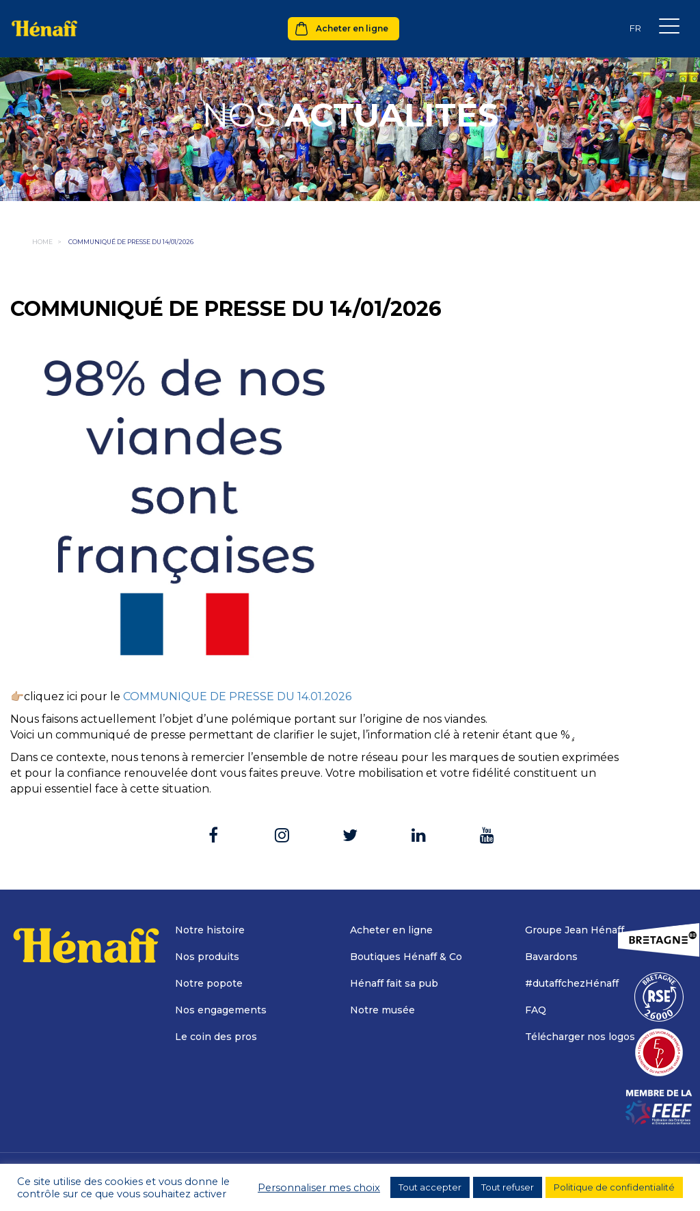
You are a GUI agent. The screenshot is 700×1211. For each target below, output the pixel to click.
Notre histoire (210, 930)
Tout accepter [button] (430, 1187)
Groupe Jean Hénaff (574, 930)
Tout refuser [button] (507, 1187)
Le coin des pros (216, 1036)
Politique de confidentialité (614, 1187)
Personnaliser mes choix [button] (319, 1188)
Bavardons (551, 956)
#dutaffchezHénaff (572, 983)
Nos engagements (221, 1010)
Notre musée (382, 1010)
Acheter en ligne (352, 28)
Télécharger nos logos (580, 1036)
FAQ (535, 1010)
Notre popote (209, 983)
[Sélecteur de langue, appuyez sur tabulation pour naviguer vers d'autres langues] (635, 28)
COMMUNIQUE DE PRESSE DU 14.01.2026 (237, 696)
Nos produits (207, 956)
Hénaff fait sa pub (394, 983)
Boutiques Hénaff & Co (406, 956)
